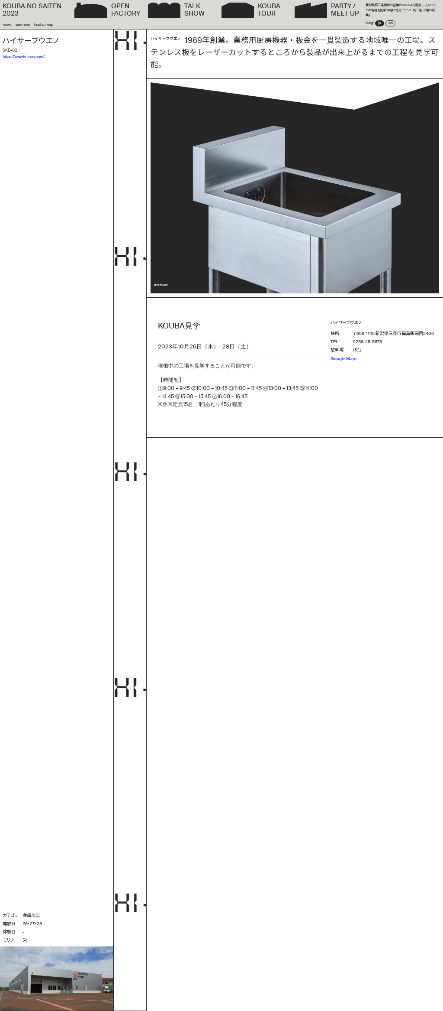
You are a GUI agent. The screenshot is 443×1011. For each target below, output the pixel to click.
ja (379, 23)
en (390, 23)
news (7, 25)
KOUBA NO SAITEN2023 (32, 10)
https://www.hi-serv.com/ (24, 57)
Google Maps (344, 359)
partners (23, 25)
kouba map (43, 25)
